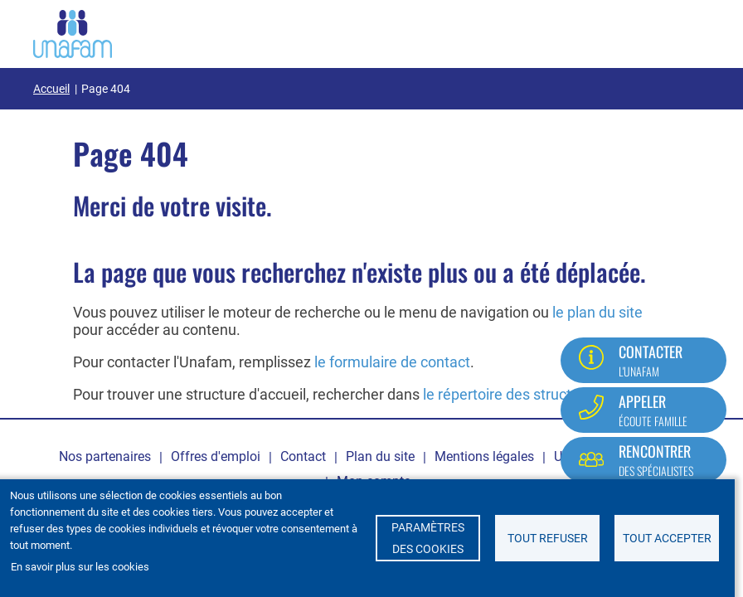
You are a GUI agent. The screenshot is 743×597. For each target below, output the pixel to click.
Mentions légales (484, 456)
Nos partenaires (105, 456)
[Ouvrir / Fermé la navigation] (689, 30)
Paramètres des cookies (427, 538)
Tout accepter (667, 538)
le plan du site (597, 312)
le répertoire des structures (511, 394)
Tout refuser (547, 538)
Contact (303, 456)
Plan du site (380, 456)
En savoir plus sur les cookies (80, 567)
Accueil (51, 88)
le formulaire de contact (392, 362)
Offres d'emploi (215, 456)
